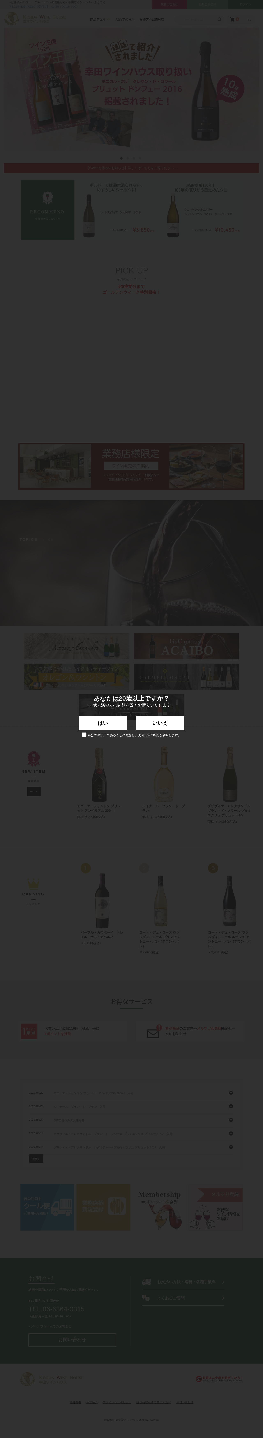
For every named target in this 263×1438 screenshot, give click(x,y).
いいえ (160, 723)
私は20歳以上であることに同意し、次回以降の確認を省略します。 (131, 734)
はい (103, 723)
